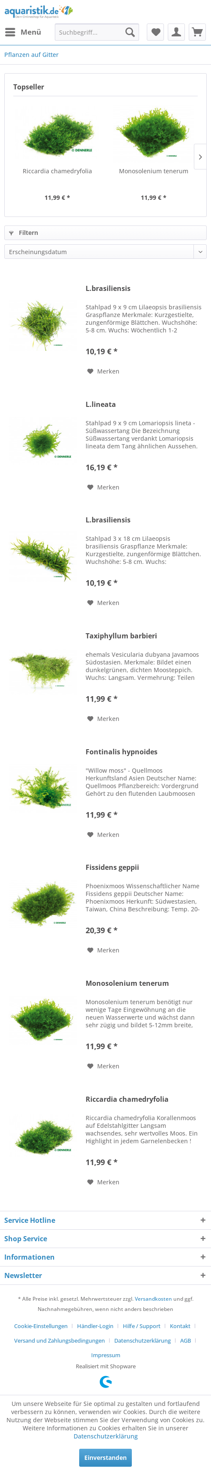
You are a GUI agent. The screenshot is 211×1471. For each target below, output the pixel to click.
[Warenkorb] (197, 32)
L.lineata (101, 404)
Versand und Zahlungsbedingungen (59, 1340)
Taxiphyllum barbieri (121, 636)
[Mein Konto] (176, 32)
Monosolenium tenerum (153, 171)
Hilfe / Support (141, 1326)
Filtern (23, 232)
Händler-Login (95, 1326)
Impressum (105, 1355)
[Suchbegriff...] (97, 32)
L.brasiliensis (108, 288)
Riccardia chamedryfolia (57, 171)
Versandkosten (153, 1298)
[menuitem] (22, 32)
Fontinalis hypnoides (122, 751)
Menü (23, 31)
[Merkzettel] (155, 32)
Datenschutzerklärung (142, 1340)
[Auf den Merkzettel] (103, 371)
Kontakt (180, 1326)
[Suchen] (130, 32)
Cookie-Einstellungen (41, 1326)
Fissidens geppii (112, 867)
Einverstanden (105, 1457)
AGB (185, 1340)
